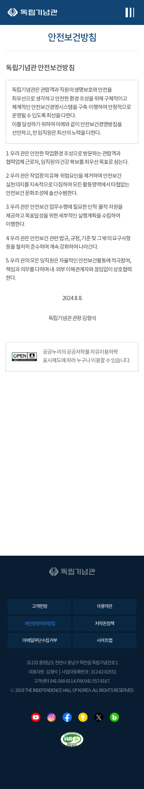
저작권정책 (104, 623)
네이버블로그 (114, 717)
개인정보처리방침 (39, 623)
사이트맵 (104, 640)
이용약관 (104, 606)
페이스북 (67, 717)
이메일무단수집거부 (39, 640)
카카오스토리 (83, 717)
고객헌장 (39, 606)
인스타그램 (51, 717)
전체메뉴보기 (129, 12)
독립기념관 (33, 12)
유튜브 (35, 717)
